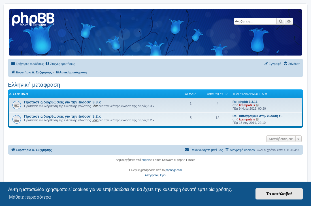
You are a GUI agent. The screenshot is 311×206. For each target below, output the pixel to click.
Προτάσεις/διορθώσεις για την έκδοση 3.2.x (62, 116)
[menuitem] (60, 63)
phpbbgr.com (173, 170)
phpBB (146, 160)
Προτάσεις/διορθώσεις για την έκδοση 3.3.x (62, 102)
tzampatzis (247, 105)
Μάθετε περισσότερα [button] (30, 197)
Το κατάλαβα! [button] (279, 194)
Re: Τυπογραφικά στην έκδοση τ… (258, 116)
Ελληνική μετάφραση (34, 85)
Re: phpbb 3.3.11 (245, 101)
